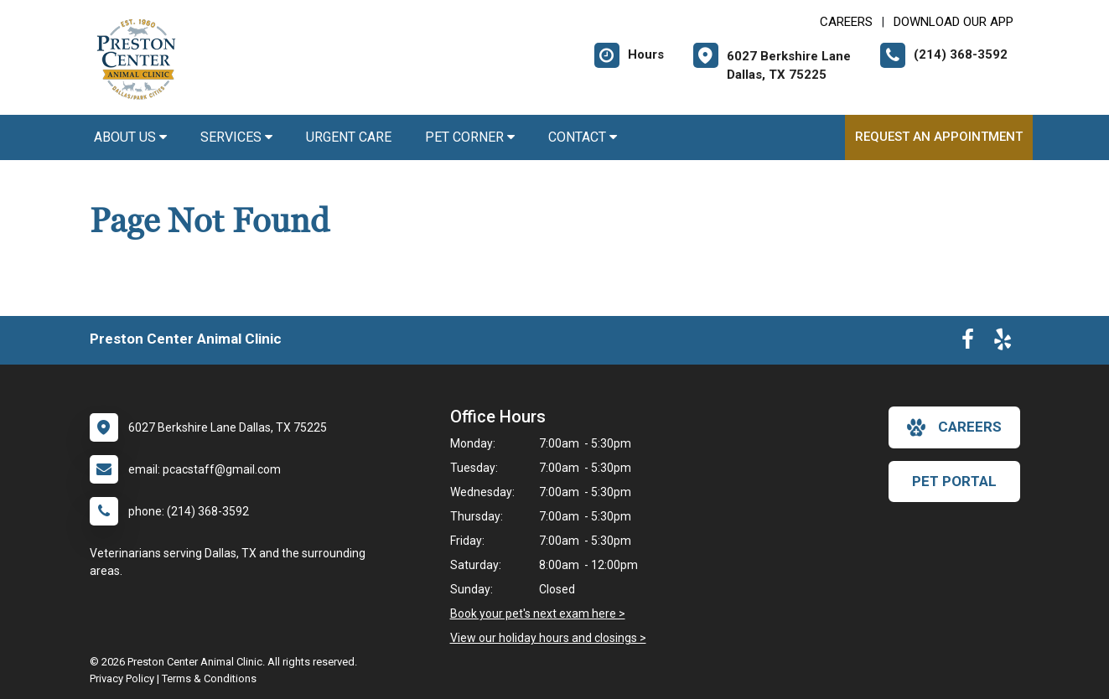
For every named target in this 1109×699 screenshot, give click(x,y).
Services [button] (236, 137)
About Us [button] (130, 137)
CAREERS (846, 21)
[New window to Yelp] (1002, 343)
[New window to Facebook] (967, 343)
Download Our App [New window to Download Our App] (953, 21)
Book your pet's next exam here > (537, 613)
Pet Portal (954, 481)
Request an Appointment (939, 136)
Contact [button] (582, 137)
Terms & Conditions (209, 678)
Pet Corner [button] (470, 137)
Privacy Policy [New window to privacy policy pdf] (122, 678)
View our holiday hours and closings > (548, 638)
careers (954, 427)
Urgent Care (348, 137)
